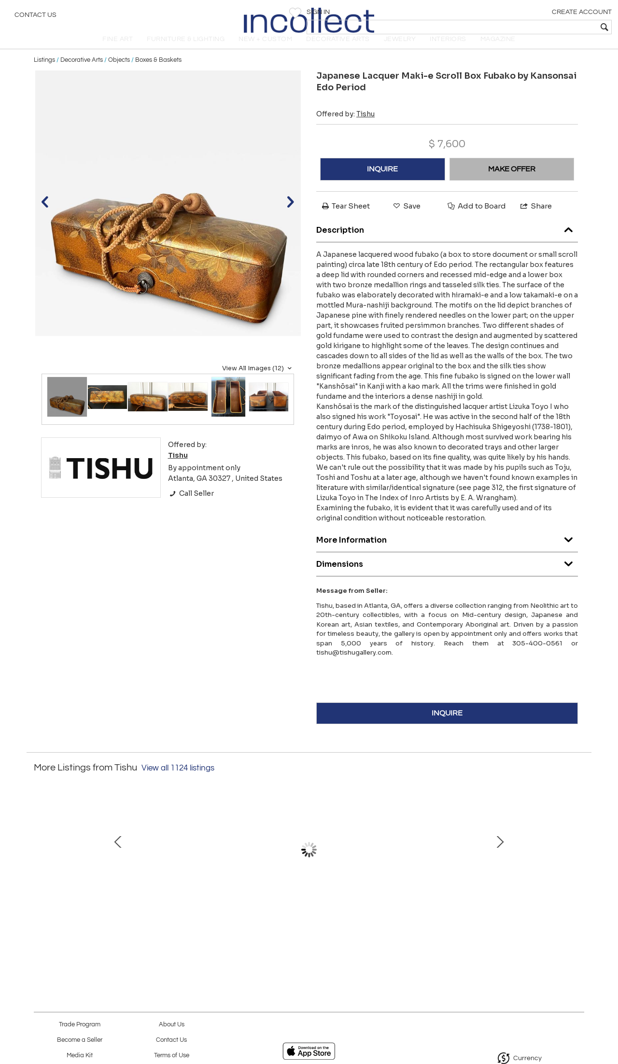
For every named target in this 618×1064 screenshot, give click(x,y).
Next (577, 863)
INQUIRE (382, 182)
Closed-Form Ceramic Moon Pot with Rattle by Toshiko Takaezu (307, 911)
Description (447, 241)
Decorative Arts (81, 73)
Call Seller (191, 507)
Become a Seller (79, 1040)
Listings (44, 73)
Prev (41, 863)
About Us (171, 1025)
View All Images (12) (258, 382)
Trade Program (79, 1025)
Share (535, 219)
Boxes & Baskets (158, 73)
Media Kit (80, 1055)
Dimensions (447, 575)
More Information (447, 551)
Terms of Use (171, 1055)
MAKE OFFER (511, 182)
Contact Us (35, 17)
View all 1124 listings (177, 781)
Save (406, 219)
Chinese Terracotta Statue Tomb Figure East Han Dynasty (103, 911)
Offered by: (345, 127)
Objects (119, 73)
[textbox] (541, 27)
